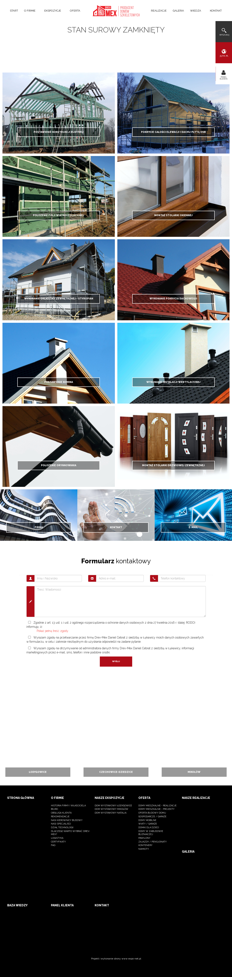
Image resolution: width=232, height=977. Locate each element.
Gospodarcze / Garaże (152, 816)
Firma (39, 527)
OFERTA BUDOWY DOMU (152, 812)
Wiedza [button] (197, 10)
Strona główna (20, 797)
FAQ (53, 845)
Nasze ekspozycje (109, 797)
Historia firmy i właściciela (68, 805)
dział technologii (62, 827)
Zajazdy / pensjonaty (152, 841)
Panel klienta (62, 905)
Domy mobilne (147, 820)
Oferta (144, 797)
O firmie (57, 797)
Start (14, 10)
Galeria (178, 10)
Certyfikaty (58, 841)
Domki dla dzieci (148, 827)
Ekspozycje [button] (54, 10)
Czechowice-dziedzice (116, 772)
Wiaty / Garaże (147, 823)
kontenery (145, 845)
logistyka (57, 838)
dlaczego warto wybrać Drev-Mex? (70, 833)
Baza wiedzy (17, 905)
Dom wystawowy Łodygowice (113, 805)
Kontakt (216, 10)
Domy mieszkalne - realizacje (157, 805)
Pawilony (144, 838)
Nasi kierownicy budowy (66, 820)
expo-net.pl (134, 958)
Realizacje (159, 10)
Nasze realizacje (196, 797)
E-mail (193, 527)
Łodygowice (38, 772)
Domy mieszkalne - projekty (156, 809)
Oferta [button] (76, 10)
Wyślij (116, 661)
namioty (143, 849)
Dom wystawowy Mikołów (111, 809)
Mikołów (194, 772)
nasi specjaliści (61, 823)
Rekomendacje (60, 816)
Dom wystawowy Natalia (110, 812)
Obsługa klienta (61, 812)
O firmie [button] (31, 10)
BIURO (54, 809)
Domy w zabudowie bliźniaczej (150, 833)
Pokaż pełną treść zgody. (53, 631)
